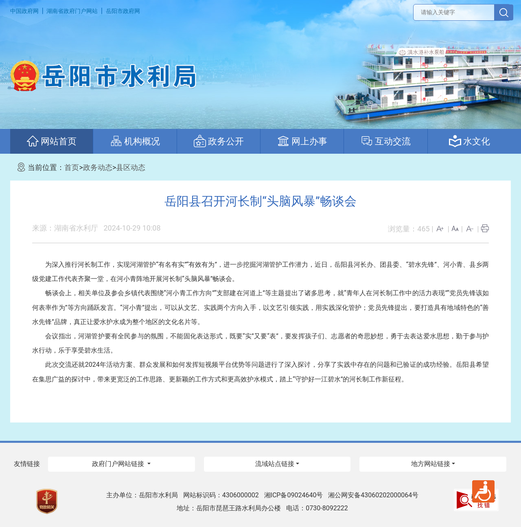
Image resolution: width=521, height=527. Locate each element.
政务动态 (97, 167)
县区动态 (130, 167)
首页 (71, 167)
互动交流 (386, 141)
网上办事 (302, 141)
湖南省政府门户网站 (72, 11)
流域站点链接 (274, 464)
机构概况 (135, 141)
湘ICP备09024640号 (293, 495)
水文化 (469, 141)
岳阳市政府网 (123, 11)
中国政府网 (24, 11)
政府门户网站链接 (119, 464)
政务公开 (219, 141)
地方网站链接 (430, 464)
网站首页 (51, 141)
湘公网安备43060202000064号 (373, 495)
